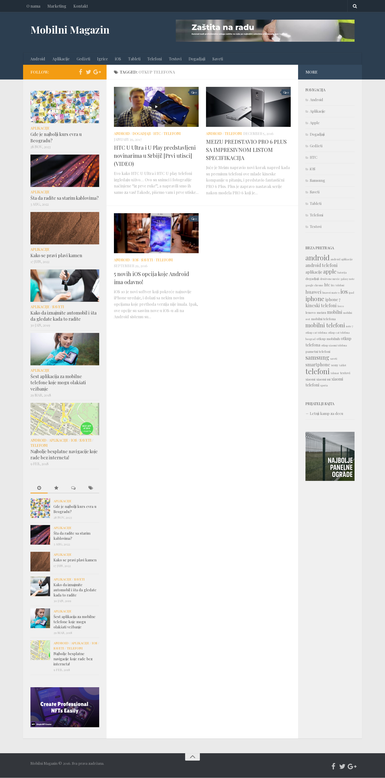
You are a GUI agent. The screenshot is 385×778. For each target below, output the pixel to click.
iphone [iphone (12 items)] (314, 299)
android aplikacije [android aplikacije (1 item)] (341, 259)
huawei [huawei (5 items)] (313, 292)
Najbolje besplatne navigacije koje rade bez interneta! (64, 454)
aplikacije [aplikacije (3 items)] (313, 272)
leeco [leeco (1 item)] (341, 306)
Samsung (317, 180)
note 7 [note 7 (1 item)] (349, 326)
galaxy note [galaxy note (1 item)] (347, 279)
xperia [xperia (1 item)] (324, 385)
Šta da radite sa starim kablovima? (64, 198)
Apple (315, 122)
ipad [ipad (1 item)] (351, 293)
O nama (33, 6)
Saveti (216, 58)
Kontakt (80, 6)
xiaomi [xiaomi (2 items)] (310, 379)
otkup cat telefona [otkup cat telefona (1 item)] (316, 333)
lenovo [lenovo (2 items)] (310, 312)
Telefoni (153, 58)
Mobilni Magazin (70, 29)
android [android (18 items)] (317, 257)
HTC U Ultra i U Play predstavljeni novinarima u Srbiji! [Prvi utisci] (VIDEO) (155, 156)
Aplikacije (60, 58)
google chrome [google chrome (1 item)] (314, 285)
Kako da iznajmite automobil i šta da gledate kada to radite (63, 316)
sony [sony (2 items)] (334, 365)
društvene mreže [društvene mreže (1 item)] (330, 279)
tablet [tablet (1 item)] (342, 365)
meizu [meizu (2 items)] (321, 312)
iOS (117, 58)
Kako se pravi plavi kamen (56, 255)
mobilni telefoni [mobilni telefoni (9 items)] (325, 325)
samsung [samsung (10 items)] (317, 357)
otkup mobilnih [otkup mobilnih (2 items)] (328, 339)
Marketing (56, 6)
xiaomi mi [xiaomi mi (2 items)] (323, 379)
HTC (157, 134)
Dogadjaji (195, 58)
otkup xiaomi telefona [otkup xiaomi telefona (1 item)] (334, 345)
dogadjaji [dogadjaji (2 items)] (312, 279)
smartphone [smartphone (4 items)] (317, 365)
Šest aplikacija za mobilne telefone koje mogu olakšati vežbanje (58, 383)
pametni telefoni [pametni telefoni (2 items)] (317, 351)
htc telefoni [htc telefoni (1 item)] (337, 285)
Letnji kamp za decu (326, 413)
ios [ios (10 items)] (344, 291)
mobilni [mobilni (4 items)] (334, 312)
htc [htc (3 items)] (327, 285)
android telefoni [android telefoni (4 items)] (321, 265)
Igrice (101, 58)
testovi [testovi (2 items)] (345, 373)
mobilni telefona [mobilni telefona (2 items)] (323, 319)
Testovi (174, 58)
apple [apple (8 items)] (329, 271)
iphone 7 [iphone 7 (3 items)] (332, 299)
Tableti (133, 58)
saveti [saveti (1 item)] (333, 359)
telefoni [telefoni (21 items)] (317, 371)
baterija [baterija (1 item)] (342, 273)
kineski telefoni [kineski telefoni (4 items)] (321, 305)
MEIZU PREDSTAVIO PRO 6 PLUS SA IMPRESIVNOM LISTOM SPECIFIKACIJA (246, 150)
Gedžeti (83, 58)
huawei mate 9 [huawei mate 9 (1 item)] (330, 293)
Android (37, 58)
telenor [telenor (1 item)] (335, 373)
